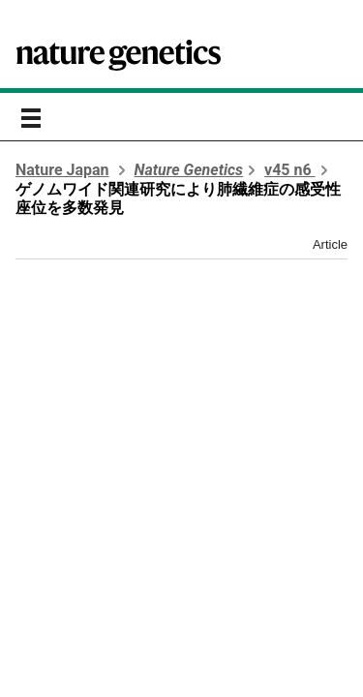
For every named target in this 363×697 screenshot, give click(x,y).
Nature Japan (62, 170)
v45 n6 (290, 170)
